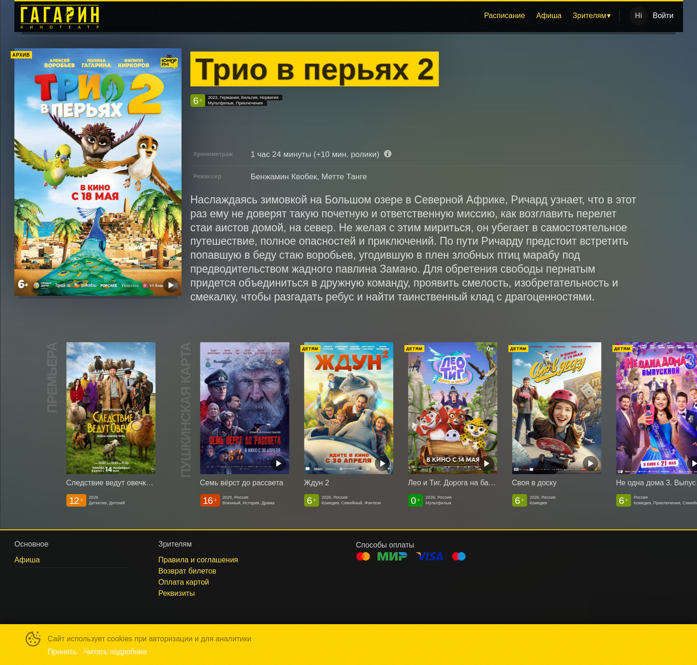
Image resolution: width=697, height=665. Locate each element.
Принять (62, 652)
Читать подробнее (115, 652)
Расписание (504, 16)
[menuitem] (504, 15)
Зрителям (589, 16)
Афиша (549, 16)
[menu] (364, 15)
